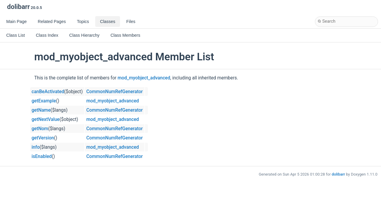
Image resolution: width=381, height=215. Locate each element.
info (36, 147)
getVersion (43, 138)
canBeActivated (48, 91)
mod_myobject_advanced (144, 78)
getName (41, 110)
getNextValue (46, 119)
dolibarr (338, 174)
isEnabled (42, 156)
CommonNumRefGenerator (114, 91)
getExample (44, 101)
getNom (40, 128)
